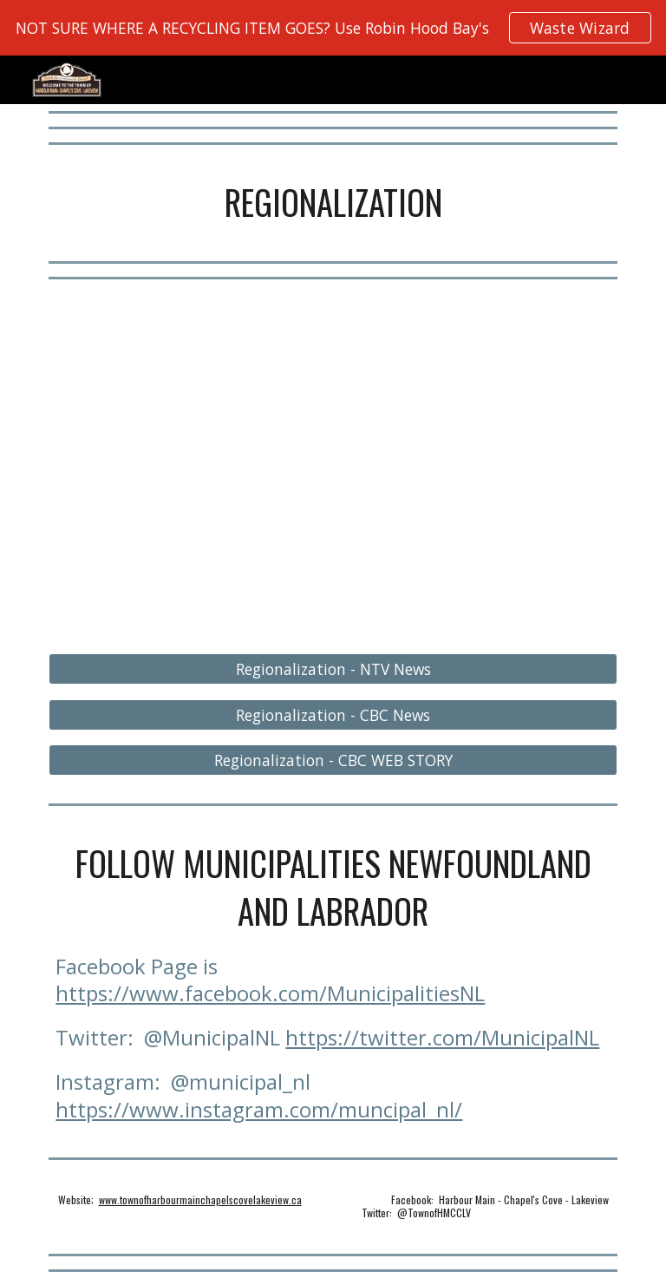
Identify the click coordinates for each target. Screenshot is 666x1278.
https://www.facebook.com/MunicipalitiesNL (270, 993)
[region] (333, 28)
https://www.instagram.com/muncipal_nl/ (259, 1109)
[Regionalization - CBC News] (332, 714)
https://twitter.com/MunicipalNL (442, 1037)
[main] (333, 202)
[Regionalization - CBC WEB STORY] (332, 760)
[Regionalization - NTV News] (332, 669)
